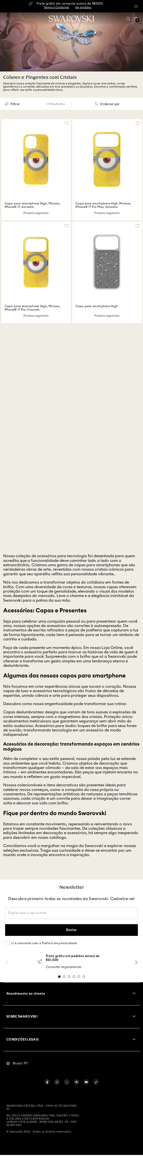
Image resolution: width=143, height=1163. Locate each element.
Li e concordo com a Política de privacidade (44, 943)
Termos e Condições (56, 7)
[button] (128, 19)
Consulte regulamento (64, 967)
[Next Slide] (136, 962)
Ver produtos (83, 7)
